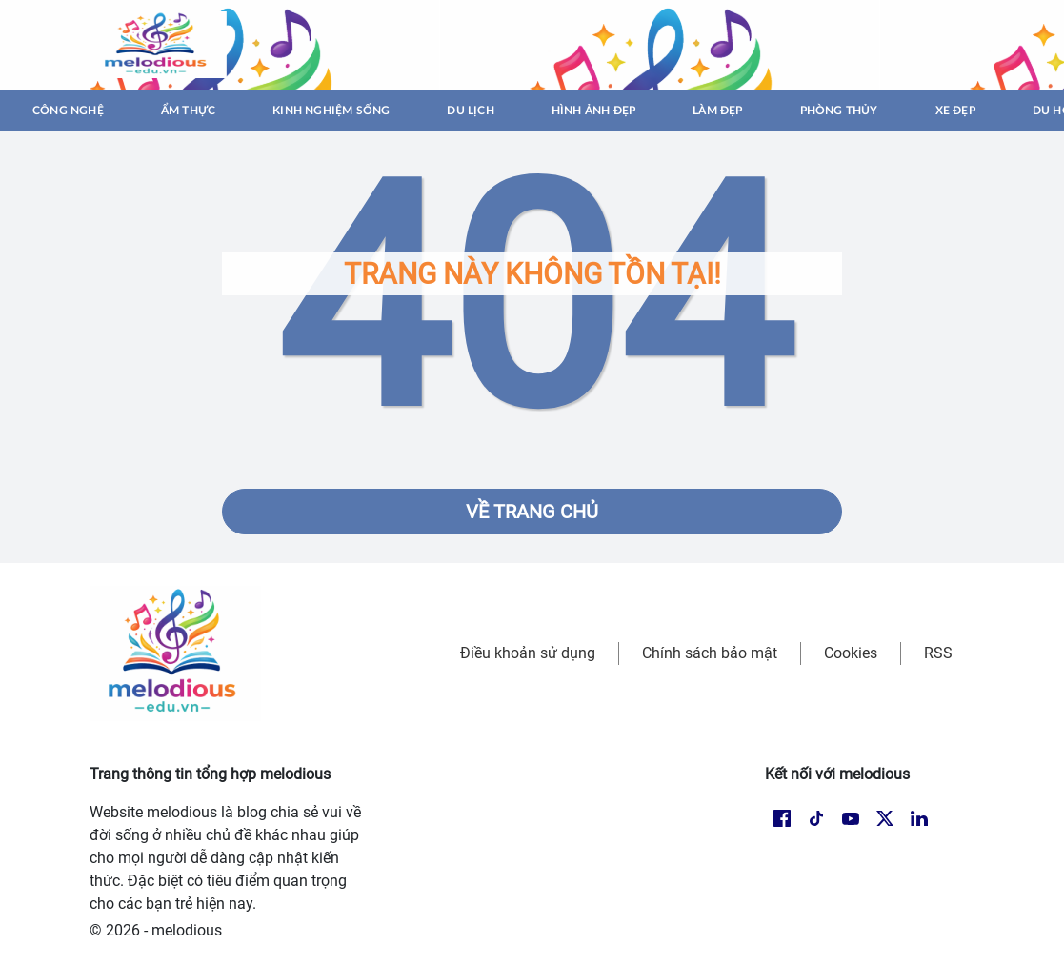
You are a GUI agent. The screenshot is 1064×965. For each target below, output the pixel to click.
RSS (938, 653)
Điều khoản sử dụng (527, 653)
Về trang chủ (532, 511)
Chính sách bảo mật (709, 653)
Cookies (850, 653)
